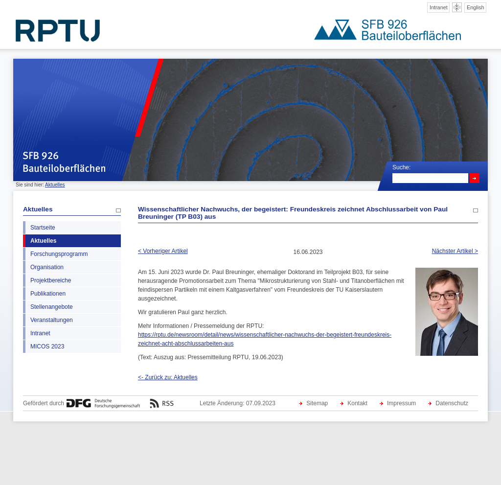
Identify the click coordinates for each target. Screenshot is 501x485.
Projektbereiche (50, 280)
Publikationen (48, 293)
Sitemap (317, 403)
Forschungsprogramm (59, 254)
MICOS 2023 (47, 346)
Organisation (47, 267)
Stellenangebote (51, 306)
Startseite (42, 227)
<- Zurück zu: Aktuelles (168, 377)
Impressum (401, 403)
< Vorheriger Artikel (163, 251)
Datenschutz (451, 403)
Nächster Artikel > (455, 251)
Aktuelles (55, 184)
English (475, 7)
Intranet (439, 7)
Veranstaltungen (51, 320)
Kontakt (357, 403)
